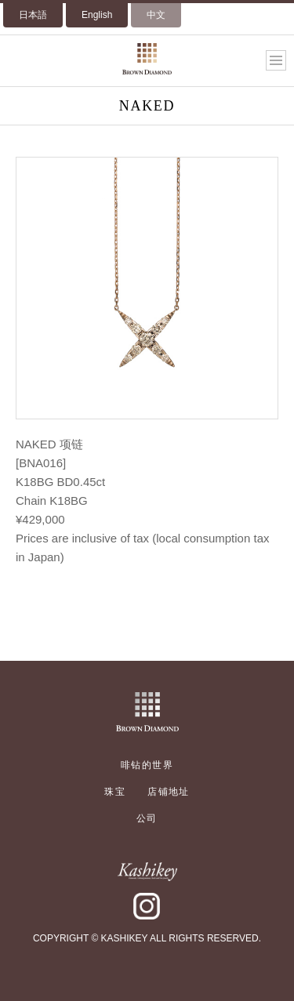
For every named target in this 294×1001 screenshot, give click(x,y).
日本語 (33, 14)
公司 (147, 818)
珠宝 (114, 791)
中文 (156, 14)
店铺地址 (168, 791)
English (97, 14)
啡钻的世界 (147, 765)
